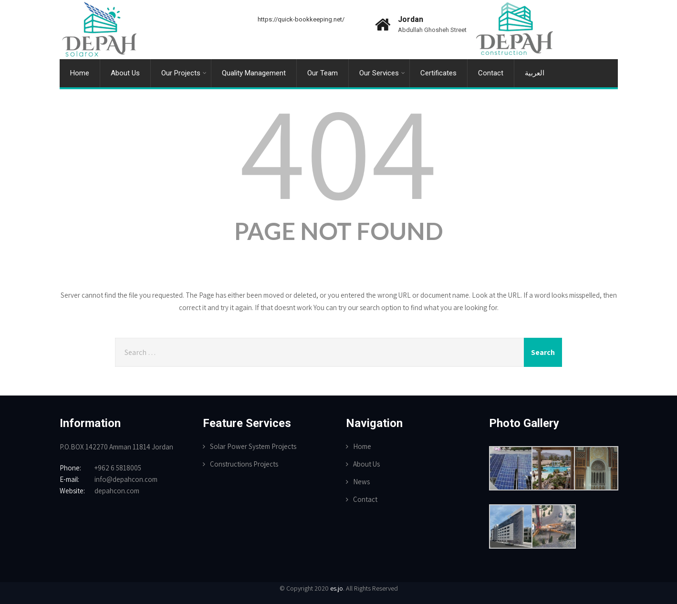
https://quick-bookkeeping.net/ (301, 19)
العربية (534, 73)
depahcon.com (116, 490)
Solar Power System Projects (253, 446)
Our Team (322, 73)
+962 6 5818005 (117, 467)
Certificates (438, 73)
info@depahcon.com (125, 479)
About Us (125, 73)
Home (79, 73)
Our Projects (184, 73)
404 (338, 149)
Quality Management (254, 73)
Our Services (382, 73)
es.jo (336, 588)
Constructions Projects (244, 464)
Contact (490, 73)
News (361, 481)
